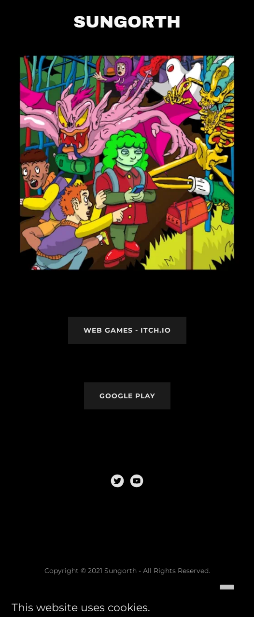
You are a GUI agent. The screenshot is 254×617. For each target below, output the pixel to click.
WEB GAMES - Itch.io (127, 330)
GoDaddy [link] (148, 592)
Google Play (127, 396)
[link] (117, 481)
